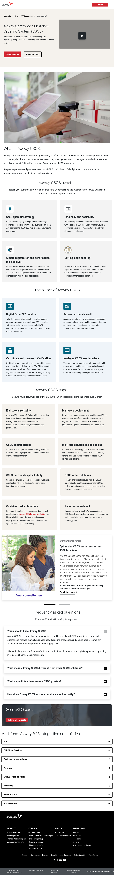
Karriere (76, 842)
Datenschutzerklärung (36, 870)
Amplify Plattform (14, 832)
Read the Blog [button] (32, 54)
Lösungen (32, 828)
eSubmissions (10, 803)
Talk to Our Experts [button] (17, 720)
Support (25, 855)
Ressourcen (35, 855)
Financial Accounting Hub (16, 839)
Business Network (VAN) (15, 759)
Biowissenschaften (36, 845)
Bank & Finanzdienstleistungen (41, 836)
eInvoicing (9, 786)
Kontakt (100, 5)
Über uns (76, 832)
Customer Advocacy (63, 836)
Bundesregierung (36, 839)
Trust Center (93, 855)
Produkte (11, 828)
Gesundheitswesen (36, 842)
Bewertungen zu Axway (82, 845)
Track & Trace (10, 794)
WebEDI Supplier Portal (14, 777)
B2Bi (6, 741)
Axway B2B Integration (24, 16)
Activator (8, 768)
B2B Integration (13, 836)
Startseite (7, 16)
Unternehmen (79, 828)
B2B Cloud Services (13, 750)
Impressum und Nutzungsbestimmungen (14, 871)
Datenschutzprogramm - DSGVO (73, 871)
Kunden (58, 828)
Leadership (77, 839)
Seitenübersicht (80, 855)
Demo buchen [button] (12, 54)
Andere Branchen (36, 848)
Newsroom (77, 836)
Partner (45, 855)
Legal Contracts (65, 855)
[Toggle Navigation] (111, 4)
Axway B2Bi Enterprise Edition (32, 514)
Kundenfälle (59, 832)
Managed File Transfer (15, 842)
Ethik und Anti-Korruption (54, 871)
